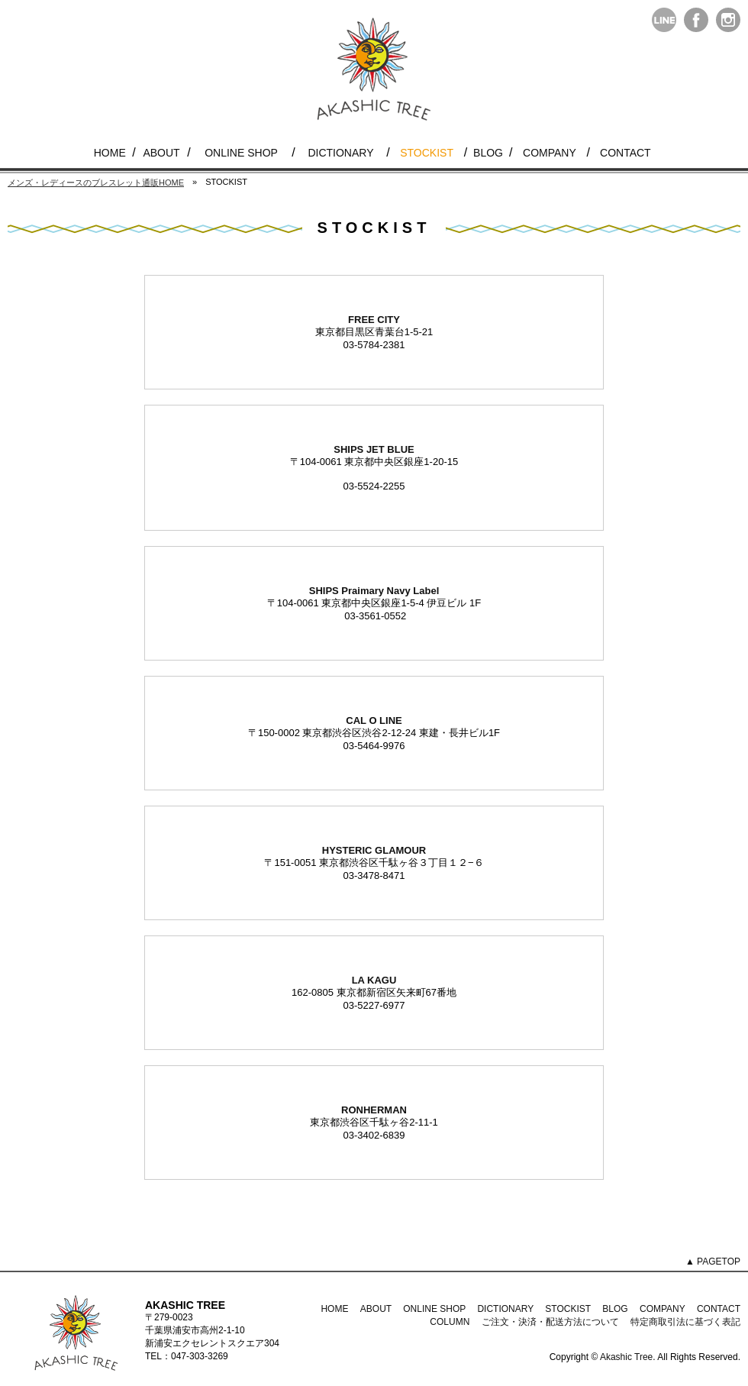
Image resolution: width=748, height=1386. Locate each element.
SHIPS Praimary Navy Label (374, 590)
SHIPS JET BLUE (374, 449)
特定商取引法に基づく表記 (685, 1322)
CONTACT (625, 153)
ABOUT (161, 153)
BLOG (488, 153)
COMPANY (549, 153)
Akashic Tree (626, 1357)
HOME (110, 153)
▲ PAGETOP (712, 1261)
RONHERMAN (374, 1110)
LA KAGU (374, 980)
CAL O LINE (373, 720)
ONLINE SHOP (241, 153)
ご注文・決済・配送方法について (550, 1322)
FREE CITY (374, 319)
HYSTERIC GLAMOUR (374, 850)
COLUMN (449, 1322)
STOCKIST (426, 153)
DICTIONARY (340, 153)
